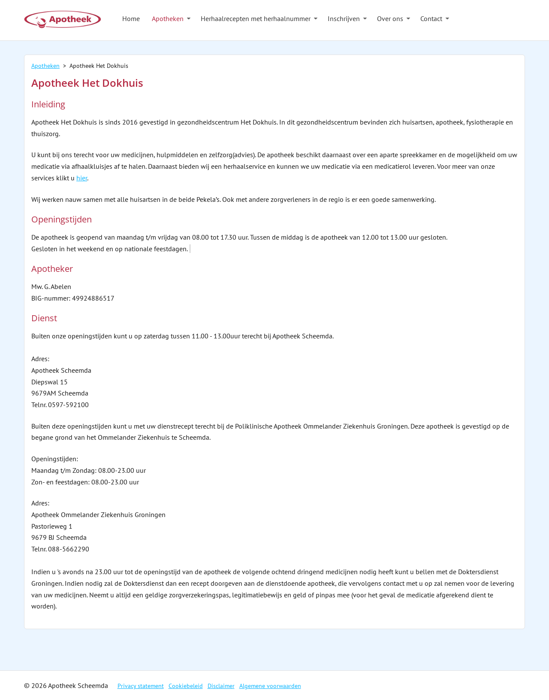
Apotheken (168, 18)
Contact (431, 18)
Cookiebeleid (186, 686)
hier (81, 177)
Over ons (390, 18)
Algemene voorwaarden (270, 686)
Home (131, 18)
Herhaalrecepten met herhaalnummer (256, 18)
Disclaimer (221, 686)
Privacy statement (141, 686)
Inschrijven (344, 18)
